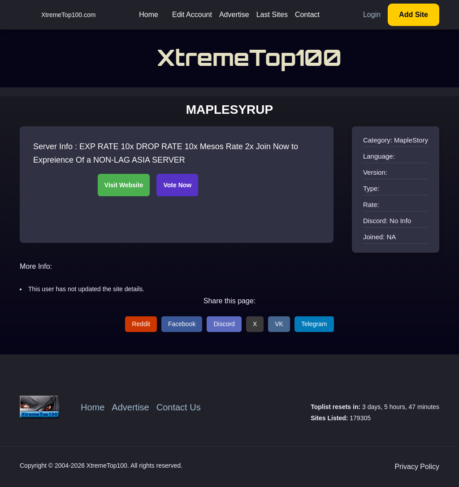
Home (148, 14)
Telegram (314, 324)
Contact (307, 14)
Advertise (234, 14)
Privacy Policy (416, 466)
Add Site (413, 14)
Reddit (141, 324)
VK (279, 324)
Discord (223, 324)
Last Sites (272, 14)
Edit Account (192, 14)
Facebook (181, 324)
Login (372, 14)
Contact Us (178, 407)
